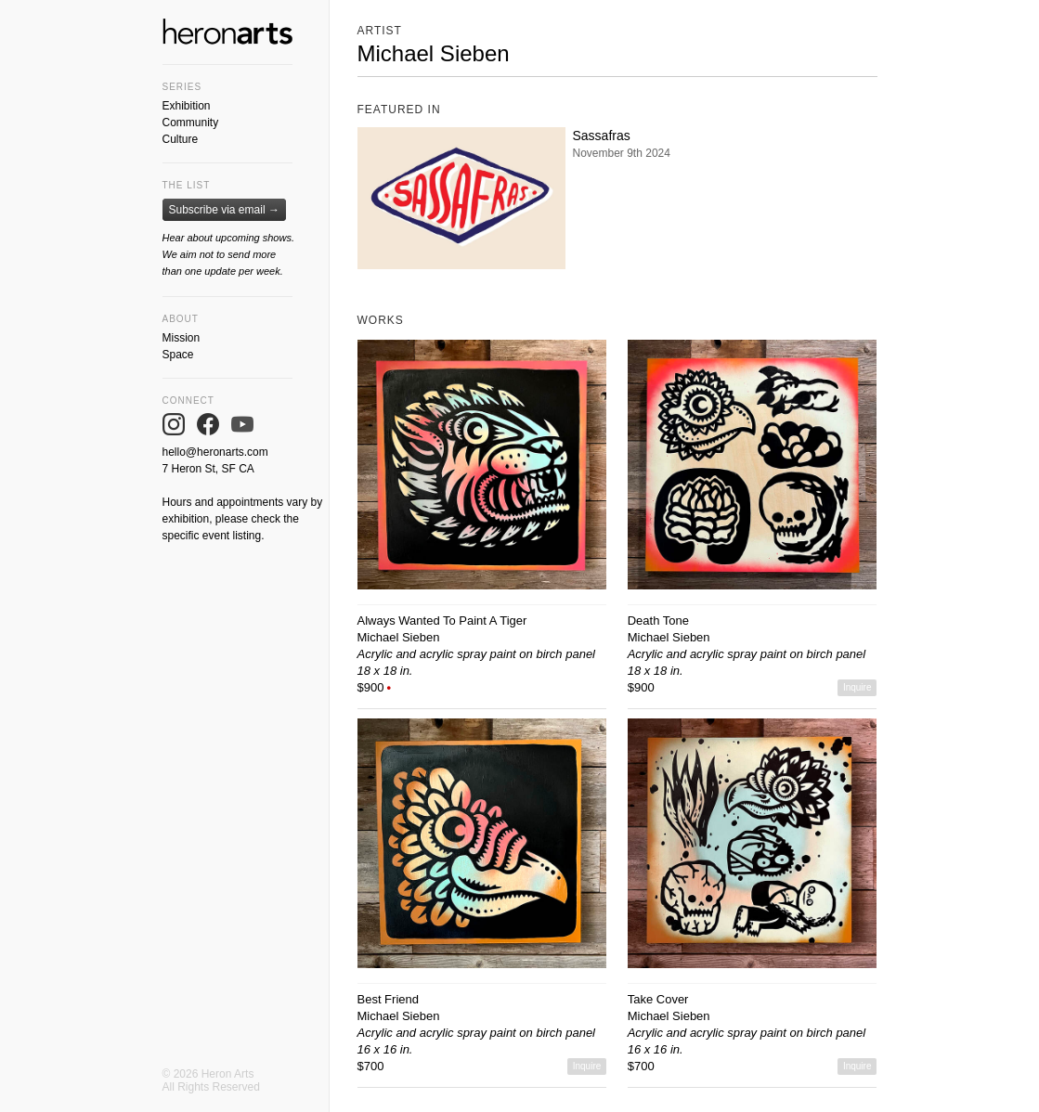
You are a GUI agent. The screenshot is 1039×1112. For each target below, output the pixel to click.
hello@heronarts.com (215, 452)
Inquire (857, 687)
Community (190, 122)
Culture (180, 139)
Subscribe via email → (224, 209)
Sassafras (601, 135)
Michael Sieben (398, 637)
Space (178, 354)
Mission (181, 337)
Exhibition (186, 105)
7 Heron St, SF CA (208, 468)
